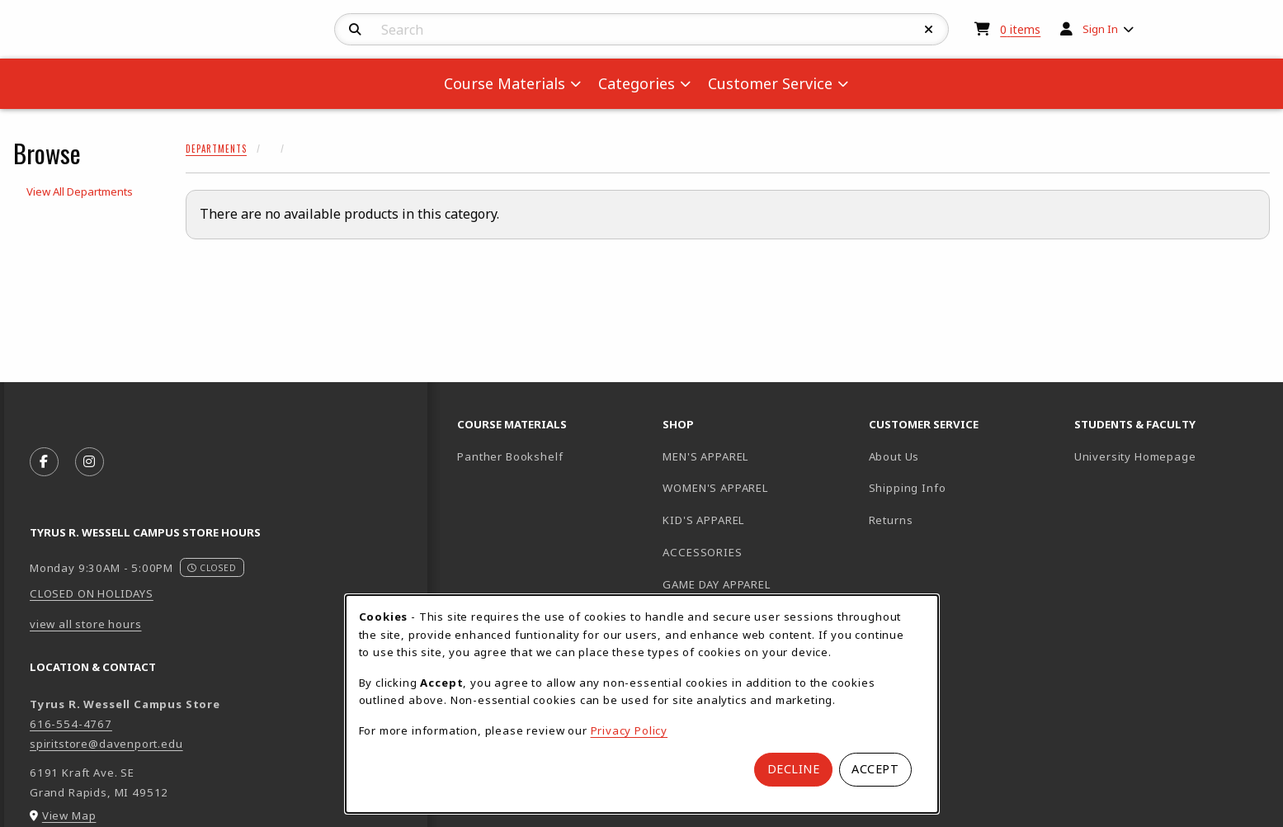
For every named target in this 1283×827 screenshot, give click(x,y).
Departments (216, 148)
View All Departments (79, 191)
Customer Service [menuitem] (770, 83)
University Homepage (1170, 456)
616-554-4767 (71, 723)
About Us (894, 456)
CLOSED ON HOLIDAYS (91, 593)
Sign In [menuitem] (1100, 28)
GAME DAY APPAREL (716, 584)
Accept (875, 769)
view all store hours (86, 624)
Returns (891, 520)
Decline (793, 769)
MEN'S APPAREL (705, 456)
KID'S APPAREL (703, 520)
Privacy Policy (629, 730)
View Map (69, 815)
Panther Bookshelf (553, 456)
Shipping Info (907, 487)
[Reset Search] (929, 30)
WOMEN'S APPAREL (715, 487)
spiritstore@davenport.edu (106, 743)
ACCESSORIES (702, 552)
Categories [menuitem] (636, 83)
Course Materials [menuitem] (504, 83)
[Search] (355, 30)
